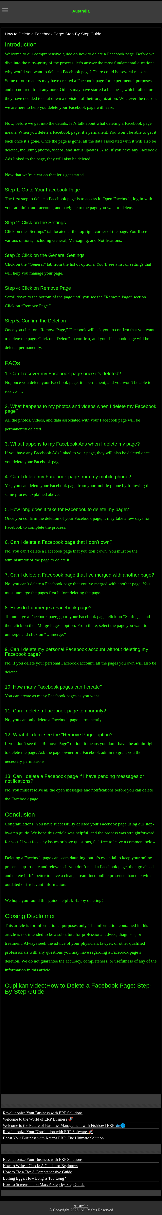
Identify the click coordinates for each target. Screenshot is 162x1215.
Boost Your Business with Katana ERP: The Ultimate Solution (53, 1138)
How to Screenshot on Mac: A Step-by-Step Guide (44, 1184)
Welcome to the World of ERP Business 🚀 (38, 1119)
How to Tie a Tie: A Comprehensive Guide (37, 1172)
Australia (81, 11)
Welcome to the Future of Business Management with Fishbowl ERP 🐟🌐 (64, 1125)
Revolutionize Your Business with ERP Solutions (43, 1113)
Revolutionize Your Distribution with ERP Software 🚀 (48, 1131)
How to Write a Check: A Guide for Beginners (40, 1165)
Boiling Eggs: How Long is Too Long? (34, 1178)
